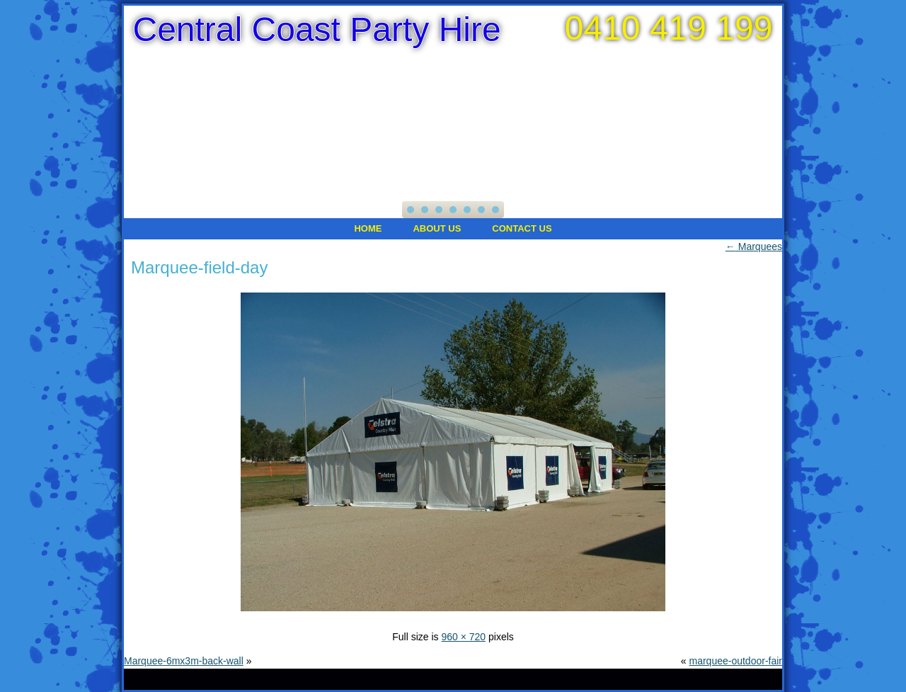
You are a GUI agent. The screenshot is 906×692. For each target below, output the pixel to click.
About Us (437, 228)
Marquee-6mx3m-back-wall (183, 661)
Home (368, 228)
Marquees (754, 246)
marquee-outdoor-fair (735, 661)
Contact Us (521, 228)
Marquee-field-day (199, 267)
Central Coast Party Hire (316, 29)
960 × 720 (463, 636)
